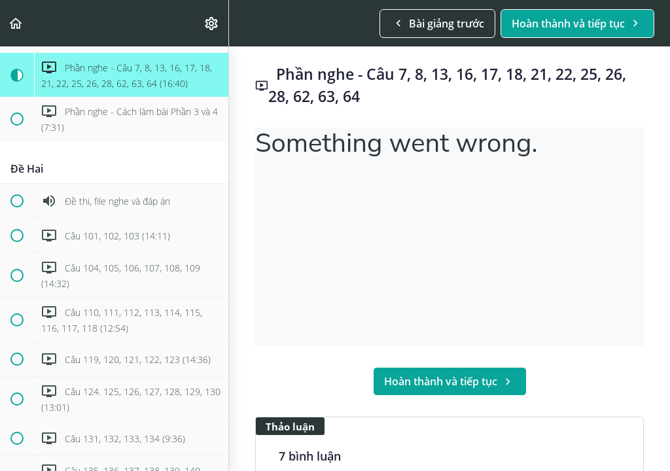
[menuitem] (212, 23)
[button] (16, 23)
